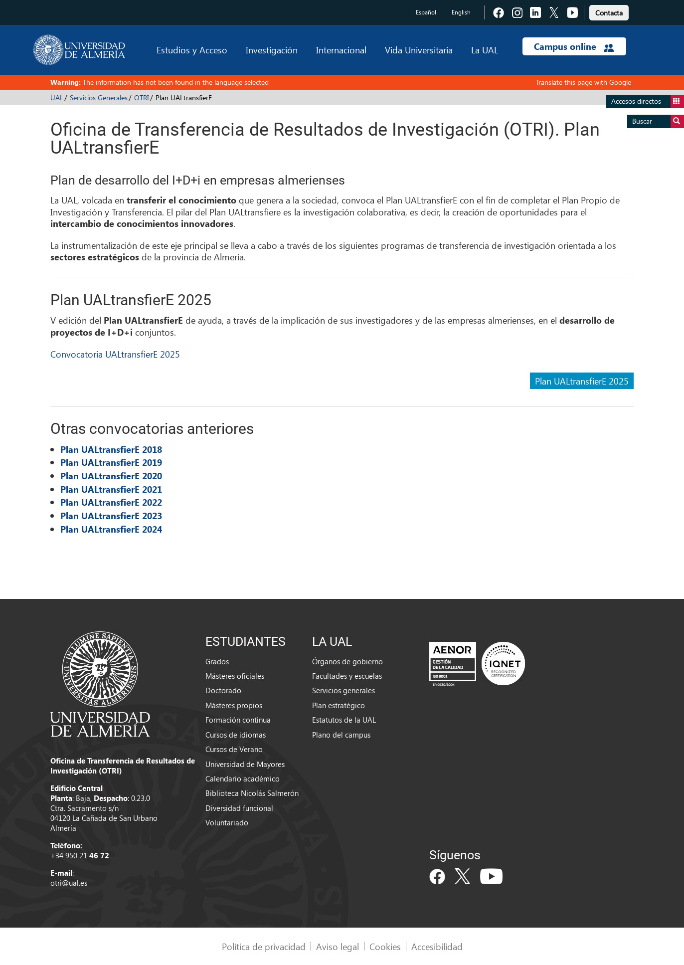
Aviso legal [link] (337, 946)
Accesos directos (647, 101)
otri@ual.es (68, 883)
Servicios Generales (99, 97)
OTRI (141, 97)
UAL (56, 97)
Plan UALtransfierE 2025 (582, 381)
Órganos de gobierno (347, 661)
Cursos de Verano (234, 749)
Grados (217, 661)
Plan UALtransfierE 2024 (111, 529)
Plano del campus (341, 735)
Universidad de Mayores (245, 764)
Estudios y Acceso (192, 49)
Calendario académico (242, 778)
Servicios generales (343, 690)
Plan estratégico (338, 705)
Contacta (609, 12)
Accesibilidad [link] (437, 946)
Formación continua (238, 720)
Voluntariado (226, 822)
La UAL (484, 49)
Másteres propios (233, 705)
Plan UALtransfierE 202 (108, 516)
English (461, 12)
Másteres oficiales (234, 676)
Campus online (574, 46)
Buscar (658, 121)
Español (426, 12)
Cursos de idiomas (235, 735)
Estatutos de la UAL (344, 720)
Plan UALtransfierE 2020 (111, 476)
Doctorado (223, 690)
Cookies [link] (385, 946)
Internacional (341, 49)
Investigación (272, 49)
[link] (609, 11)
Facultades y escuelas (347, 676)
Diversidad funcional (239, 808)
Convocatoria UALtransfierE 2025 (115, 354)
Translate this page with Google (583, 82)
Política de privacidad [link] (264, 946)
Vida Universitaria (419, 49)
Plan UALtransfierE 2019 (111, 462)
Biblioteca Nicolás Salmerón (252, 793)
